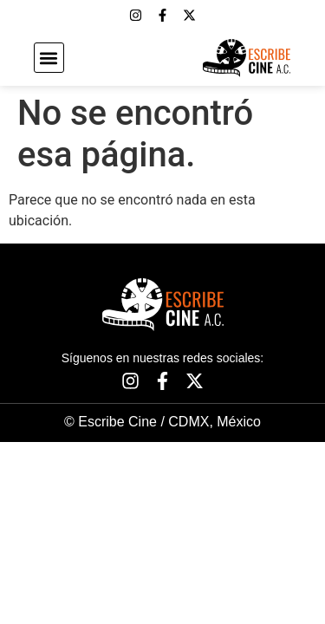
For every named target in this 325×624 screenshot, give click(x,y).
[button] (49, 57)
